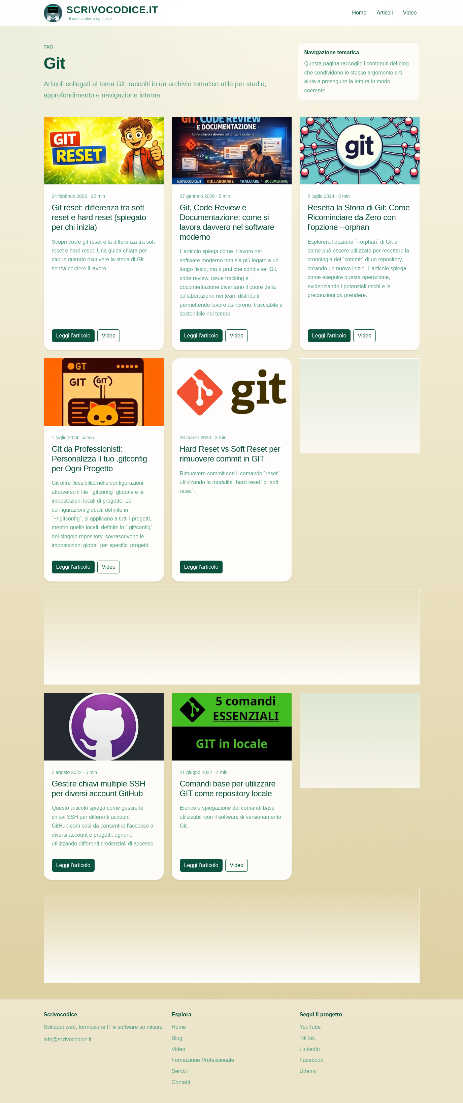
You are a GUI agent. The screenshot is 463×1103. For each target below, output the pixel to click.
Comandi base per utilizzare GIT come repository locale (228, 788)
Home (359, 13)
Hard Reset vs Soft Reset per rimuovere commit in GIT (230, 453)
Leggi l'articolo (73, 335)
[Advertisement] (359, 406)
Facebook (311, 1060)
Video (410, 13)
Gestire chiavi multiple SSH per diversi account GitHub (98, 788)
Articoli (384, 13)
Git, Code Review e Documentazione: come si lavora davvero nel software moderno (227, 222)
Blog (177, 1038)
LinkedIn (310, 1049)
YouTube (310, 1027)
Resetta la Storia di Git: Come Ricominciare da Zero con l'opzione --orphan (359, 217)
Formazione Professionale (203, 1060)
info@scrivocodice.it (68, 1039)
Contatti (181, 1082)
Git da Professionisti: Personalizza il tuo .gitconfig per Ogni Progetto (99, 458)
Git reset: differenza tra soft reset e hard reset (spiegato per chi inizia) (99, 217)
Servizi (180, 1071)
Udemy (308, 1071)
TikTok (307, 1038)
